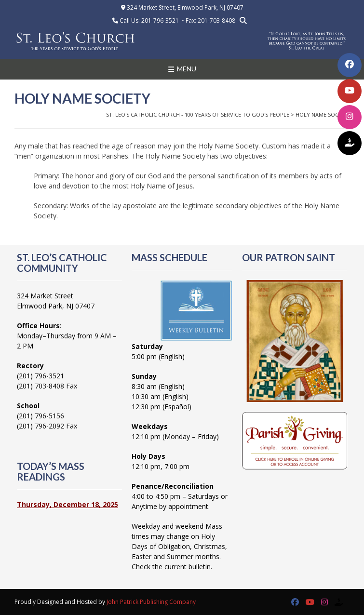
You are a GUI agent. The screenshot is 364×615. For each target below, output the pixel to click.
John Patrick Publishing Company (151, 602)
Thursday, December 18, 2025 (67, 504)
